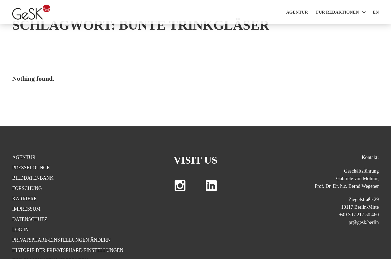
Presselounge (31, 167)
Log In (20, 229)
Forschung (27, 188)
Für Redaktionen (337, 12)
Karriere (24, 198)
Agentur (297, 12)
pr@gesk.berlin (364, 222)
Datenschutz (29, 219)
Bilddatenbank (32, 178)
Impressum (26, 209)
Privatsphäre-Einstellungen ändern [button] (61, 240)
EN (376, 12)
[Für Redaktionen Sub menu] (364, 12)
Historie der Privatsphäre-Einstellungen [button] (67, 250)
